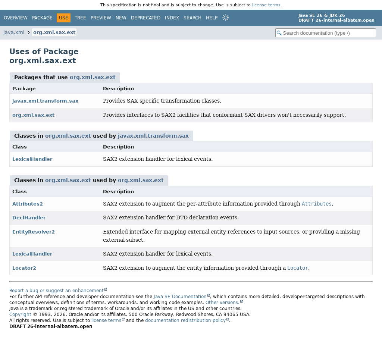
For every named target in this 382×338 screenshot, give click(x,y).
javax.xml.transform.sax (45, 101)
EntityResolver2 (33, 232)
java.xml (14, 32)
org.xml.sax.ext (54, 32)
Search (192, 18)
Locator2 (24, 268)
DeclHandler (29, 217)
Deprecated (145, 18)
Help (211, 18)
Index (172, 18)
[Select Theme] (226, 18)
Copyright (20, 314)
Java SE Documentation (180, 296)
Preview (101, 18)
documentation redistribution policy (185, 320)
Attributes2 (27, 204)
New (121, 18)
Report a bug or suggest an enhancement (56, 290)
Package (42, 18)
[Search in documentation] (325, 33)
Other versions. (222, 302)
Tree (80, 18)
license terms (266, 4)
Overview (16, 18)
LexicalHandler (32, 159)
